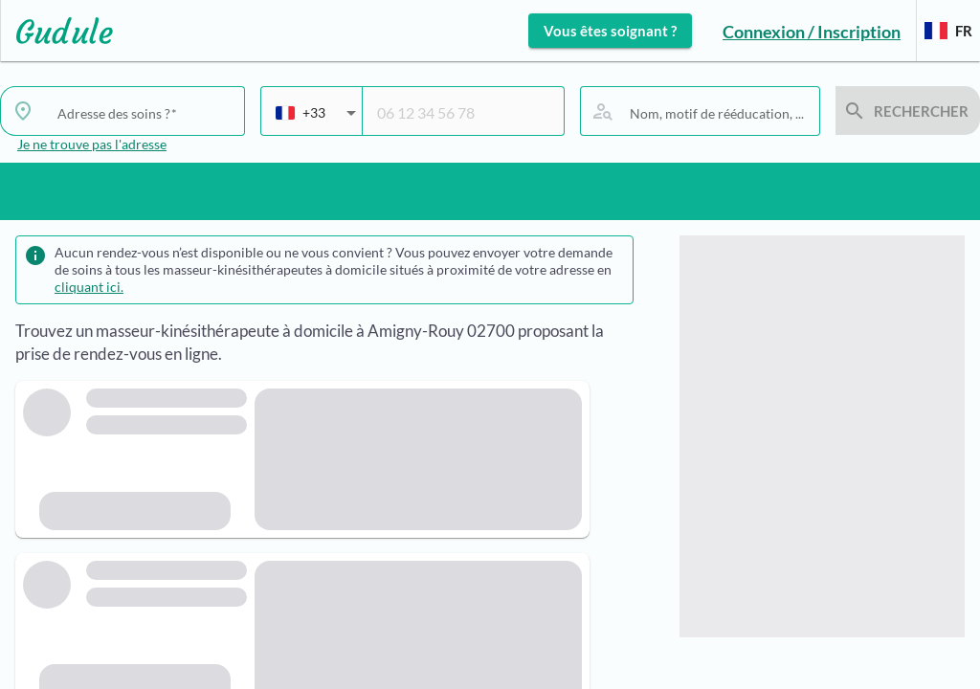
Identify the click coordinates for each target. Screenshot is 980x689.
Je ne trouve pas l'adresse (92, 144)
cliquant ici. (89, 286)
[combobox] (316, 120)
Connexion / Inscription (812, 31)
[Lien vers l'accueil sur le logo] (57, 30)
